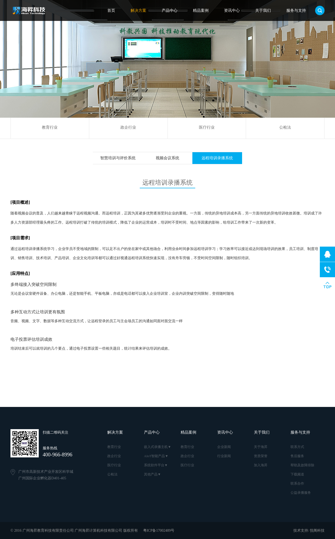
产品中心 (169, 10)
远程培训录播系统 (217, 158)
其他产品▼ (152, 474)
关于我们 (263, 10)
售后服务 (297, 456)
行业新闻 (224, 456)
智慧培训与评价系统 (118, 158)
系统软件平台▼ (156, 465)
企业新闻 (224, 447)
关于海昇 (260, 447)
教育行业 (50, 127)
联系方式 (297, 447)
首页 (111, 10)
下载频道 (297, 474)
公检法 (285, 127)
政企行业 (128, 127)
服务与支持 (296, 10)
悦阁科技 (317, 530)
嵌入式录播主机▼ (157, 447)
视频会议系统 (167, 158)
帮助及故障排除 (302, 465)
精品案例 (201, 10)
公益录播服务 (301, 493)
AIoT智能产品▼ (156, 456)
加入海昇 (260, 465)
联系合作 (297, 483)
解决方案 (138, 10)
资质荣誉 (260, 456)
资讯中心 (232, 10)
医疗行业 (207, 127)
